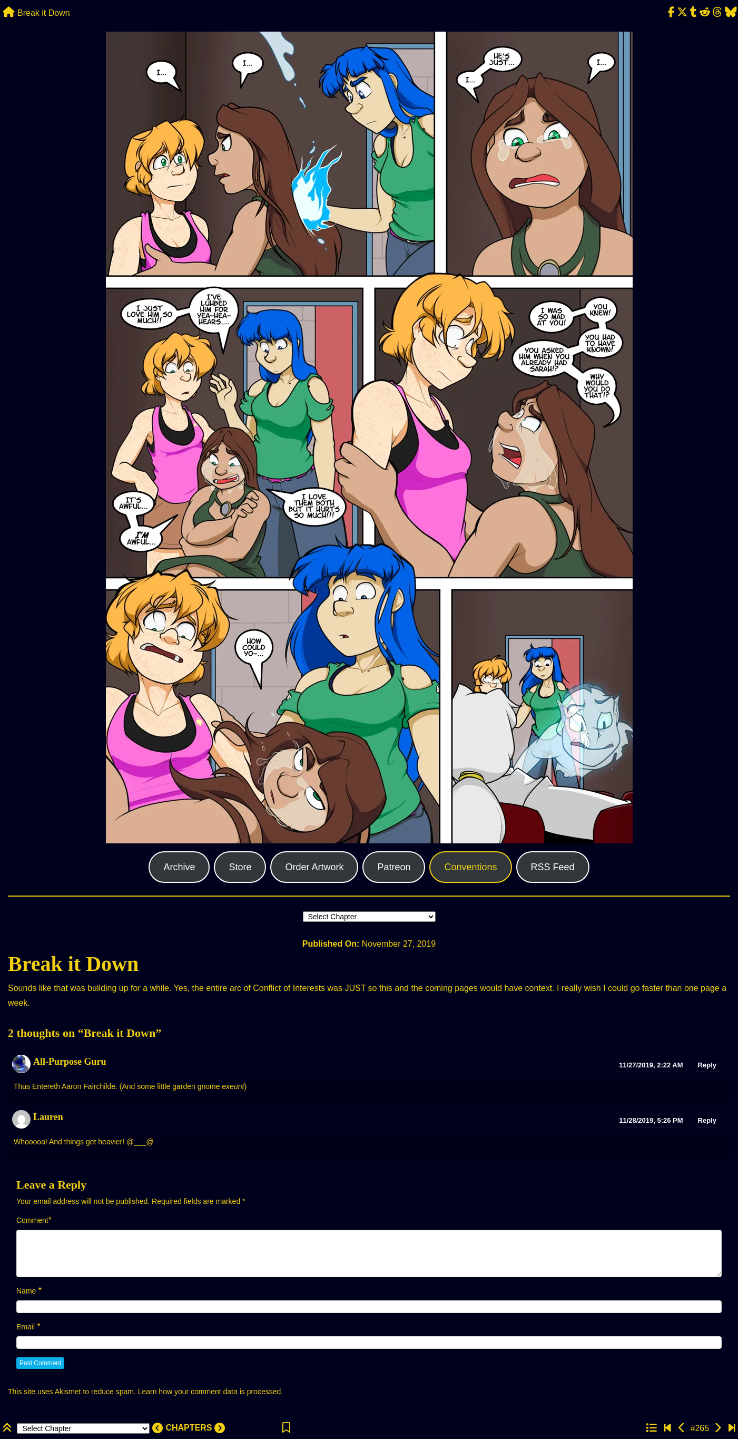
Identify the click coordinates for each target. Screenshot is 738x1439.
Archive (179, 867)
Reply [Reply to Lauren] (707, 1120)
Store (240, 867)
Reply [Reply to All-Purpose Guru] (707, 1065)
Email (25, 1327)
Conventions (470, 867)
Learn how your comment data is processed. (210, 1391)
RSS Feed (553, 867)
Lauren (48, 1117)
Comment (32, 1220)
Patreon (393, 867)
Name (26, 1291)
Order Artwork (314, 867)
